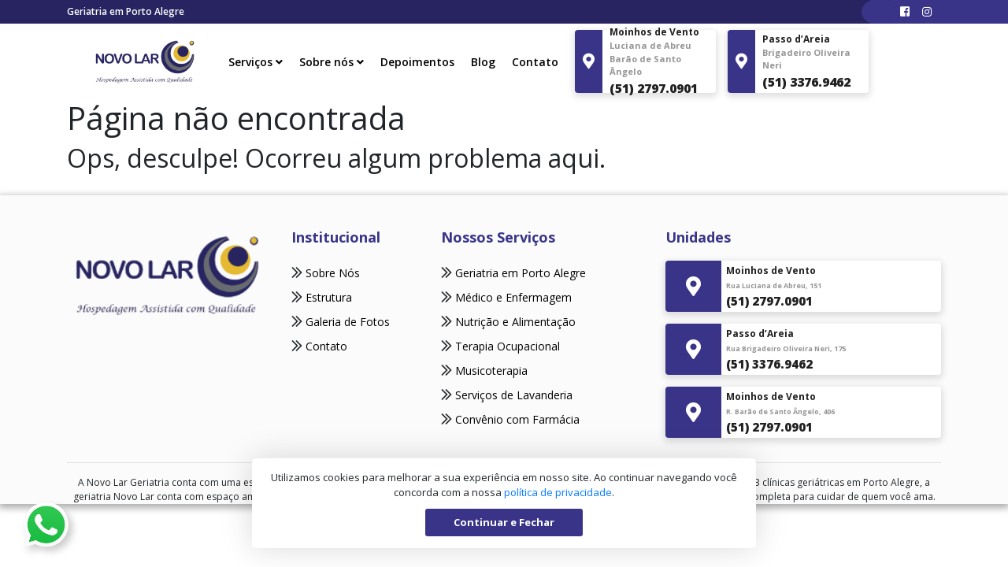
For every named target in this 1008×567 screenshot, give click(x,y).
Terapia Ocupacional (507, 346)
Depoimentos (417, 61)
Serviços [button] (255, 61)
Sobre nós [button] (331, 61)
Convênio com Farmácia (517, 419)
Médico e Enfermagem (513, 297)
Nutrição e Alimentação (515, 321)
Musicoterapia (491, 370)
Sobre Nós (331, 272)
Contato (535, 61)
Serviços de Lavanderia (514, 394)
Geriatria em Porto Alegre (520, 272)
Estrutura (327, 297)
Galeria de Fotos (346, 321)
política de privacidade (558, 492)
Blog (483, 61)
